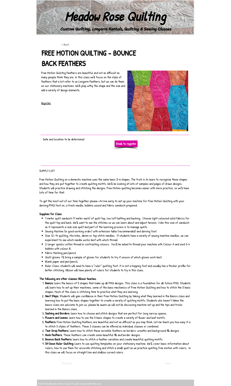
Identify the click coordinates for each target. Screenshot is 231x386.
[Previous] (72, 363)
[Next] (163, 363)
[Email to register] (126, 144)
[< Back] (71, 44)
